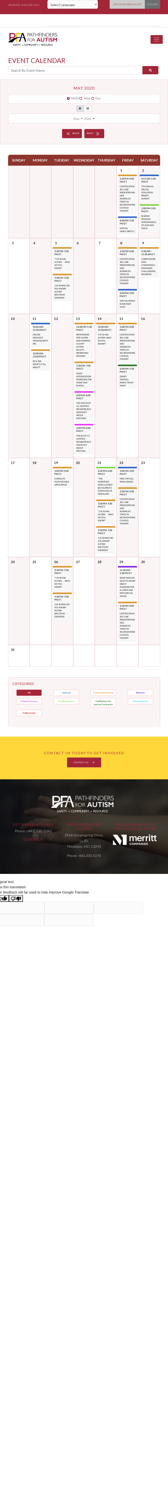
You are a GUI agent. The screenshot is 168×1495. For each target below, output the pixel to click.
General (66, 692)
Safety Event (29, 713)
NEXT (94, 133)
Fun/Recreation (66, 701)
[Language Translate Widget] (72, 4)
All (29, 692)
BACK (73, 133)
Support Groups (29, 701)
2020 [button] (88, 119)
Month (75, 98)
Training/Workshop (103, 692)
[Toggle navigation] (157, 39)
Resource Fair (140, 701)
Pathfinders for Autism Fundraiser (103, 703)
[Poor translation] (16, 898)
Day (97, 98)
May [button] (77, 119)
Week (87, 98)
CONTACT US (84, 762)
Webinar (140, 692)
